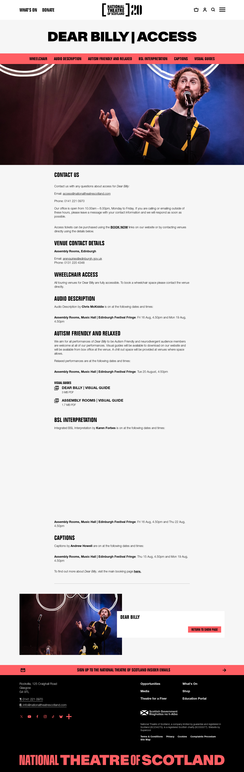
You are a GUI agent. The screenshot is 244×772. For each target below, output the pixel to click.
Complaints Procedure (203, 736)
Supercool (145, 730)
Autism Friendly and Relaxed (110, 59)
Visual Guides (204, 59)
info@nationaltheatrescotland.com (43, 705)
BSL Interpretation (153, 59)
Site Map (145, 739)
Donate (48, 10)
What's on (28, 10)
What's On (189, 683)
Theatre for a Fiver (153, 698)
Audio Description (67, 59)
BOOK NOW (119, 227)
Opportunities (150, 683)
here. (137, 571)
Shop (186, 691)
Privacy (170, 736)
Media (144, 691)
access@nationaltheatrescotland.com (87, 193)
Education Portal (194, 698)
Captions (181, 59)
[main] (122, 339)
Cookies (182, 736)
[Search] (212, 10)
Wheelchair (38, 59)
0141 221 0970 (31, 699)
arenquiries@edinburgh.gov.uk (82, 258)
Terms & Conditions (151, 736)
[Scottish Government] (182, 713)
